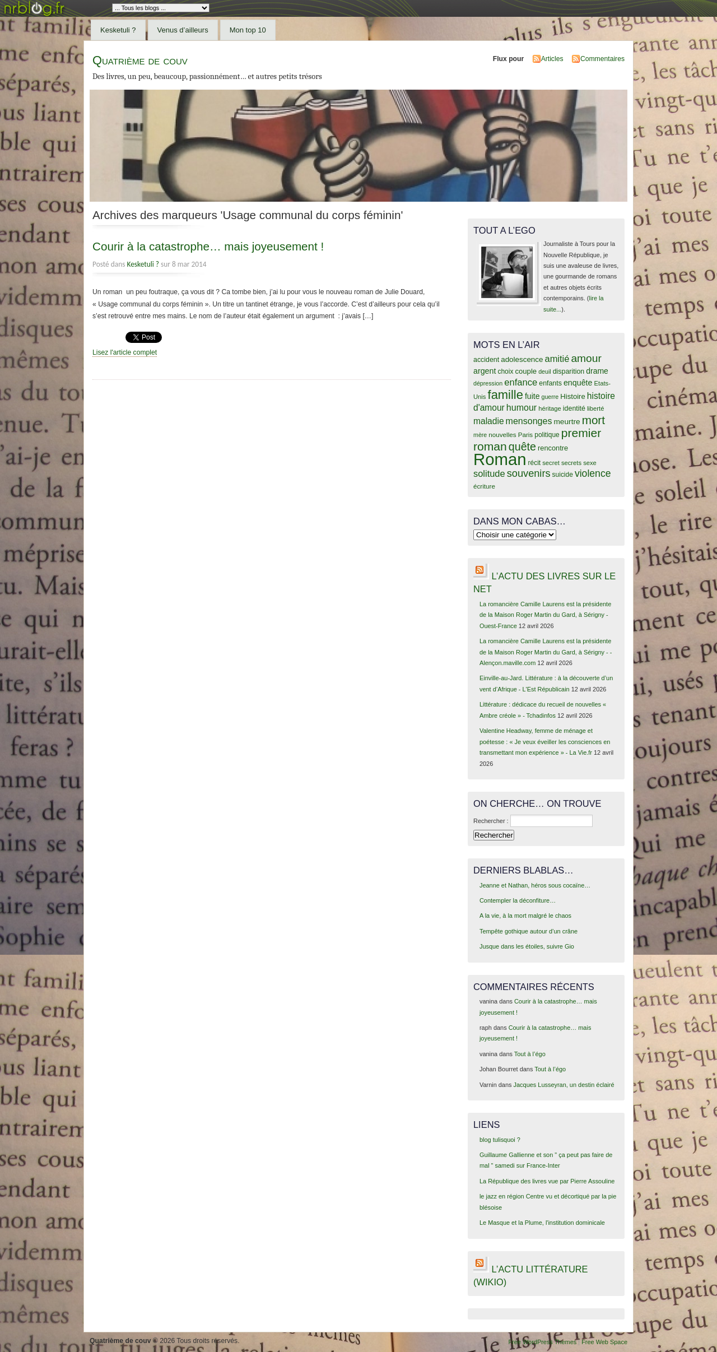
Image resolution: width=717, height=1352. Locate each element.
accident (486, 360)
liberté (595, 408)
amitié (557, 359)
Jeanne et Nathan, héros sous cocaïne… (534, 885)
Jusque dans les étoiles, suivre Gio (526, 946)
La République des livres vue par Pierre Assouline (546, 1181)
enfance (520, 382)
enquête (578, 382)
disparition (568, 371)
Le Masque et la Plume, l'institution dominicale (542, 1222)
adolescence (522, 359)
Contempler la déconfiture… (517, 900)
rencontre (553, 448)
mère (480, 434)
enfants (550, 383)
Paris (525, 434)
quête (522, 446)
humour (521, 407)
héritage (549, 408)
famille (505, 395)
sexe (590, 462)
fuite (532, 396)
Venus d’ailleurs (182, 30)
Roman (500, 459)
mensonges (529, 421)
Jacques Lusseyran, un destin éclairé (564, 1084)
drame (597, 370)
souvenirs (529, 473)
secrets (571, 462)
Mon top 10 (248, 30)
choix (506, 371)
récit (534, 463)
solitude (489, 473)
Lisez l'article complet (124, 352)
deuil (544, 371)
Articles (552, 59)
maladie (488, 421)
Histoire (572, 396)
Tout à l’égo (530, 1054)
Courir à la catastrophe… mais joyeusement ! (208, 246)
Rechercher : (491, 820)
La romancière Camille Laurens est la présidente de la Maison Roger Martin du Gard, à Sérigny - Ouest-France (545, 615)
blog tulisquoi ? (499, 1139)
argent (484, 370)
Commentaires (602, 59)
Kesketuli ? (118, 30)
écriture (484, 486)
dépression (487, 383)
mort (593, 420)
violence (593, 473)
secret (551, 462)
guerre (549, 396)
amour (586, 358)
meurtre (566, 421)
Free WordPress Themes (542, 1342)
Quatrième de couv (140, 60)
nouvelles (502, 434)
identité (574, 408)
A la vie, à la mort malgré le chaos (525, 915)
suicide (562, 474)
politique (547, 435)
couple (526, 371)
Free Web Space (604, 1342)
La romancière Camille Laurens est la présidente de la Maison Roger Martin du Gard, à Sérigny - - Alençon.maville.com (545, 652)
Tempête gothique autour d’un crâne (528, 931)
